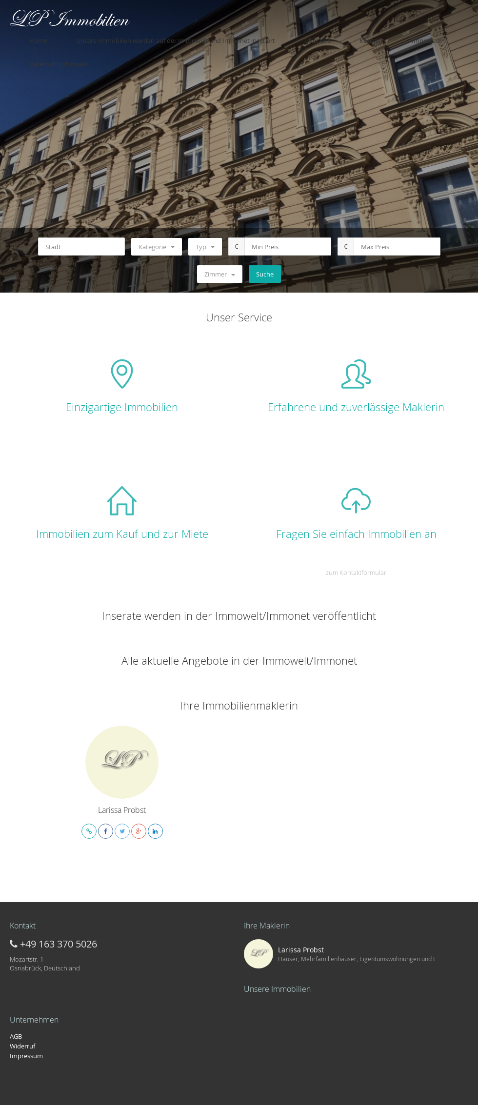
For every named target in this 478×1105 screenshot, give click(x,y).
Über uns (311, 35)
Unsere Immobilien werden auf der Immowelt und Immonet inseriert (188, 35)
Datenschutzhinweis (439, 35)
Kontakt (345, 35)
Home (70, 35)
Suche (265, 274)
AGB (16, 1036)
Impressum (383, 35)
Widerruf (22, 1046)
